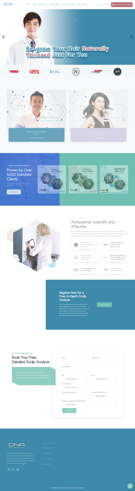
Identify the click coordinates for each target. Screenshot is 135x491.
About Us (43, 4)
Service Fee (82, 4)
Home (34, 4)
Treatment (54, 4)
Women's (107, 5)
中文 (28, 4)
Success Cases (69, 4)
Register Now (104, 305)
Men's (99, 5)
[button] (3, 37)
